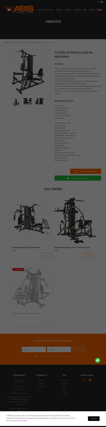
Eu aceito (94, 419)
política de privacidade (20, 420)
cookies (23, 415)
